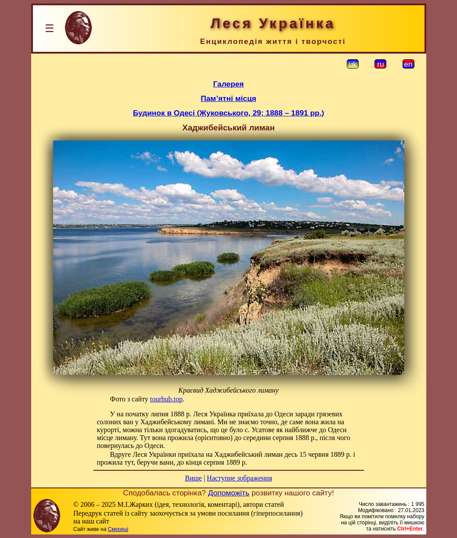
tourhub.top (166, 399)
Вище (193, 478)
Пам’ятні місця (228, 98)
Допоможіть (228, 492)
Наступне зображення (239, 478)
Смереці (118, 529)
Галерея (228, 83)
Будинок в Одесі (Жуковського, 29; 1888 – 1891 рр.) (228, 112)
